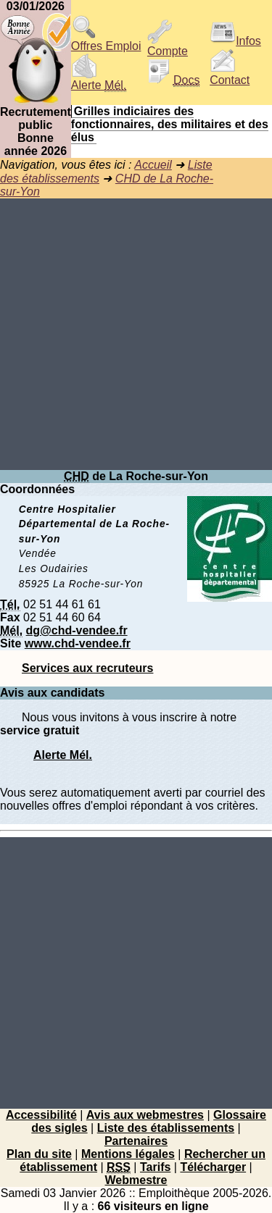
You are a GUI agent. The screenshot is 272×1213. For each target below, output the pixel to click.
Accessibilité (41, 1115)
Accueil (153, 165)
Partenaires (136, 1141)
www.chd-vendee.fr (78, 643)
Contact (230, 75)
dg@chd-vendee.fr (77, 630)
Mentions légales (128, 1154)
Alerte (98, 80)
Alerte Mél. (62, 755)
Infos (235, 41)
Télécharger (213, 1167)
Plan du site (39, 1154)
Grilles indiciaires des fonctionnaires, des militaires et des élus (169, 124)
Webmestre (136, 1180)
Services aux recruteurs (87, 668)
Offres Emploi (106, 41)
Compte (167, 46)
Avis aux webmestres (145, 1115)
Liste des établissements (165, 1128)
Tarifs (155, 1167)
